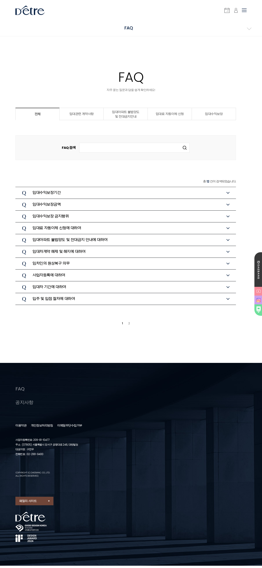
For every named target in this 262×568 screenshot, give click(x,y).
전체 (37, 115)
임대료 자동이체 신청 (170, 115)
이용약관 (20, 427)
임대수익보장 (214, 115)
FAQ (20, 390)
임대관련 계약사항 (81, 115)
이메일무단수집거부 (69, 427)
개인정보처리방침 (42, 427)
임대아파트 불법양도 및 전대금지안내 (125, 116)
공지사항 (24, 405)
